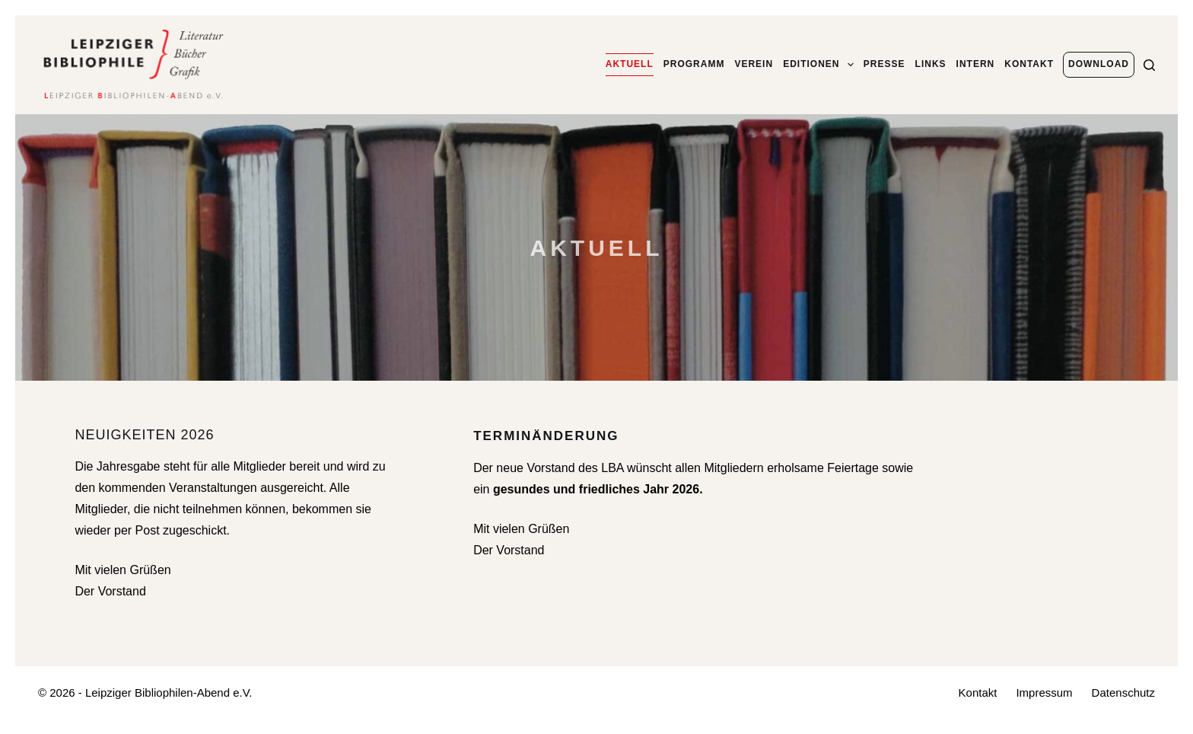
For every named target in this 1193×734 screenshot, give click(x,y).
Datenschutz (1123, 692)
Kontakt (1029, 64)
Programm (694, 64)
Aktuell (630, 64)
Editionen (818, 65)
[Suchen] (1149, 65)
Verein (753, 64)
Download (1098, 64)
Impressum (1044, 692)
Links (930, 64)
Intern (975, 64)
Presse (884, 64)
